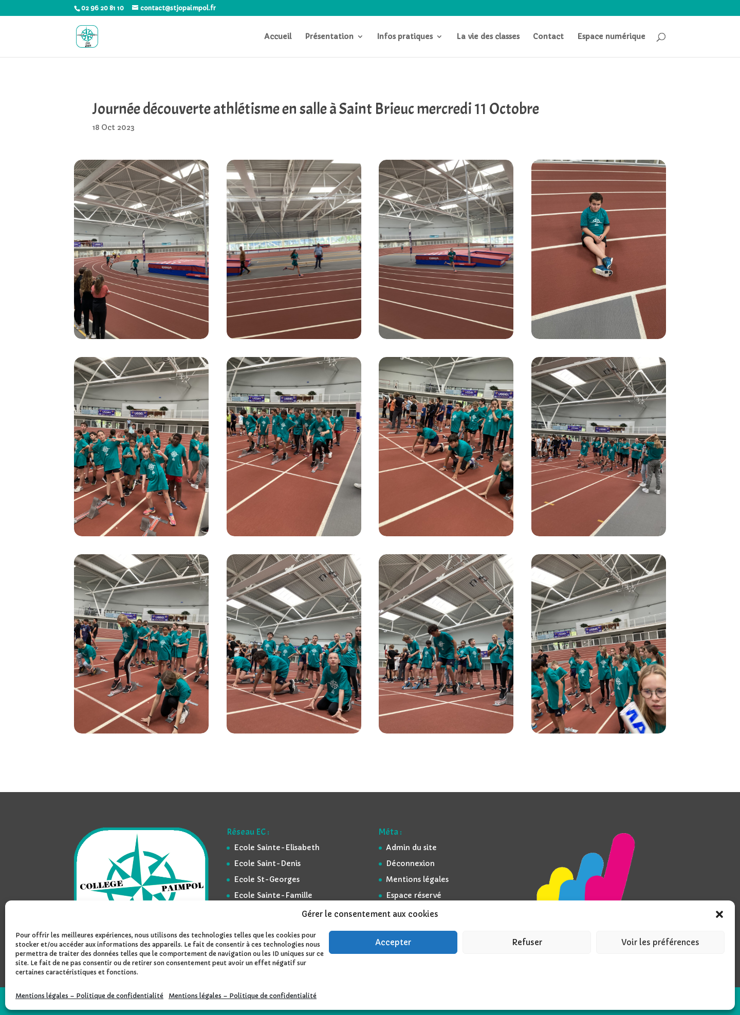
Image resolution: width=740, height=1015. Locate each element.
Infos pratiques (405, 37)
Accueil (277, 37)
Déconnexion (410, 863)
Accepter (393, 942)
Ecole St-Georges (267, 879)
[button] (719, 914)
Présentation (329, 37)
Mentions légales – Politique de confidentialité (89, 996)
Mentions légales (417, 879)
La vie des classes (488, 37)
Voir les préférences (660, 942)
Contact (548, 37)
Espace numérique (611, 37)
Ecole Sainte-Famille (273, 895)
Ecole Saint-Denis (267, 863)
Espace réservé (413, 895)
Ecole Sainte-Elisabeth (277, 847)
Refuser (527, 942)
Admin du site (411, 847)
